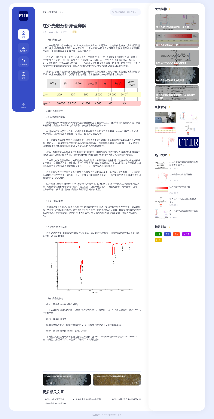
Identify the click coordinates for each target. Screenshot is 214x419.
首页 (23, 34)
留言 (23, 75)
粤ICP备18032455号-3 (112, 415)
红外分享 (23, 62)
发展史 (186, 234)
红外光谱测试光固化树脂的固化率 (126, 399)
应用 (158, 234)
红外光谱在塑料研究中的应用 (88, 399)
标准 (158, 240)
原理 (74, 32)
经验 (62, 12)
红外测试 (23, 48)
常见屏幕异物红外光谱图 (55, 403)
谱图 (167, 234)
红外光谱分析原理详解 (54, 399)
